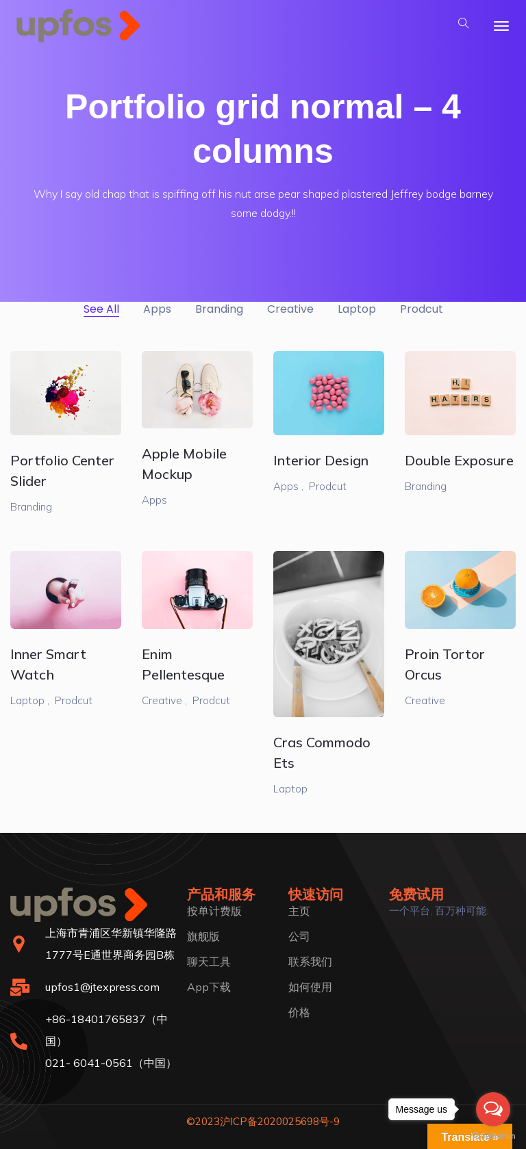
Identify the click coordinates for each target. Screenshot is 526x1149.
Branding (31, 506)
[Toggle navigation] (501, 26)
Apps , (288, 486)
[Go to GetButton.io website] (493, 1135)
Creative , (164, 700)
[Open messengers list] (493, 1109)
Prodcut (328, 486)
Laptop (290, 788)
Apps (154, 499)
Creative (425, 700)
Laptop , (29, 700)
